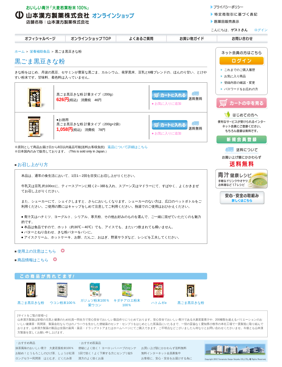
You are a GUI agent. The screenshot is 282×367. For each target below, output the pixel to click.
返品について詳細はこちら (128, 147)
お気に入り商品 (235, 76)
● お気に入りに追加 (167, 103)
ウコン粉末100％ (63, 303)
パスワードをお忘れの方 (241, 89)
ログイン (261, 30)
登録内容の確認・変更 (239, 82)
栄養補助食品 (40, 51)
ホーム (20, 51)
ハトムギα (159, 303)
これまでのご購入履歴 (239, 70)
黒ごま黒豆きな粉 (30, 303)
